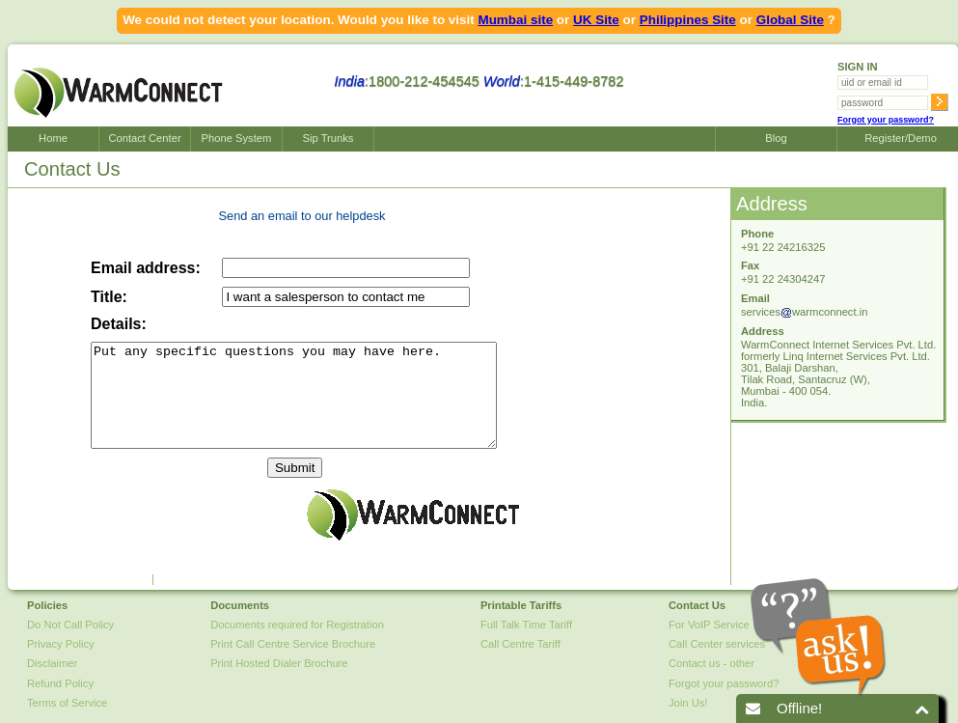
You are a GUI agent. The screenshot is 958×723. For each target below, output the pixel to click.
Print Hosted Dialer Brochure (278, 663)
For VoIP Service (709, 624)
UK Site (596, 20)
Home (53, 138)
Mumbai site (515, 20)
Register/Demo (898, 138)
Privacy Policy (61, 644)
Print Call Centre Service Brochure (292, 644)
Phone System (237, 138)
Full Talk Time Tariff (526, 624)
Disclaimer (52, 663)
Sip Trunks (328, 138)
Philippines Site (688, 20)
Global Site (790, 20)
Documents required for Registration (297, 624)
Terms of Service (67, 703)
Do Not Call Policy (70, 624)
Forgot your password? (885, 120)
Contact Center (144, 138)
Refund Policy (60, 683)
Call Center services (717, 644)
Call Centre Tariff (520, 644)
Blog (775, 138)
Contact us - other (711, 663)
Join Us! (688, 703)
